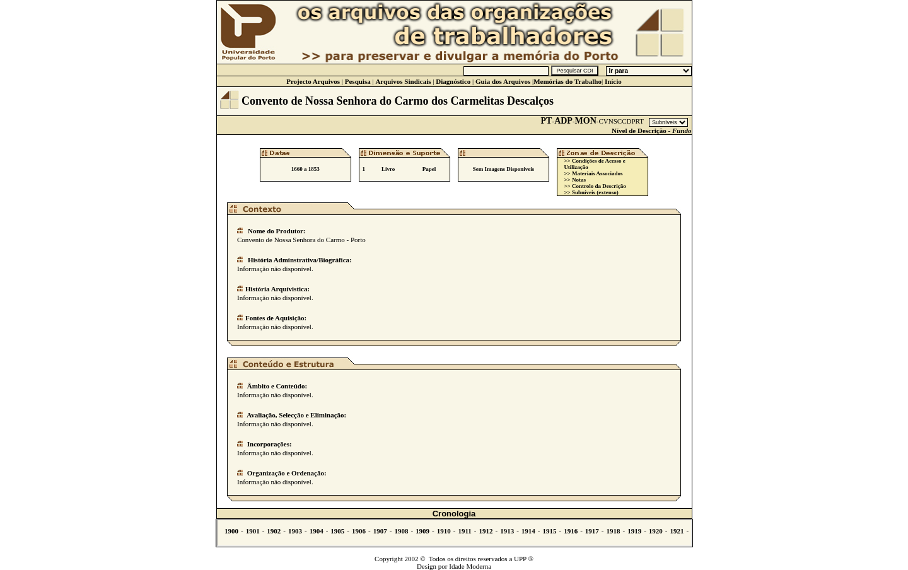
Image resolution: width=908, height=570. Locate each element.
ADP (563, 120)
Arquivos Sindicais (403, 81)
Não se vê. (454, 533)
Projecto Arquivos (313, 81)
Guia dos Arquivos (502, 81)
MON (586, 120)
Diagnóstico (453, 81)
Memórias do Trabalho (567, 81)
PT (546, 120)
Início (613, 81)
